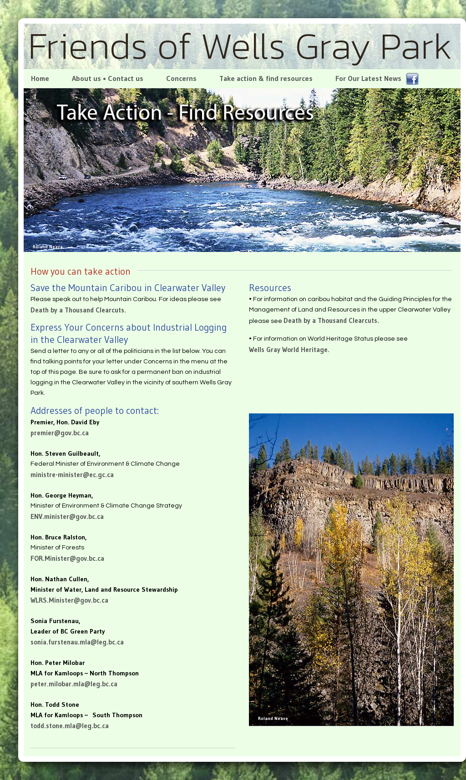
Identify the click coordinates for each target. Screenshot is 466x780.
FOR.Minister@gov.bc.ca (67, 558)
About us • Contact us (107, 78)
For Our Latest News (377, 79)
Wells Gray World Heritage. (289, 349)
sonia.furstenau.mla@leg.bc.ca (77, 642)
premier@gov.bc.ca (59, 432)
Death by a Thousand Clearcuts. (78, 310)
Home (38, 78)
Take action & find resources (266, 78)
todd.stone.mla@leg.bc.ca (69, 725)
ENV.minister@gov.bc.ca (67, 516)
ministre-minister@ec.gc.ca (72, 474)
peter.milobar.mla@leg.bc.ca (73, 683)
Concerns (181, 78)
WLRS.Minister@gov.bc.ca (69, 600)
